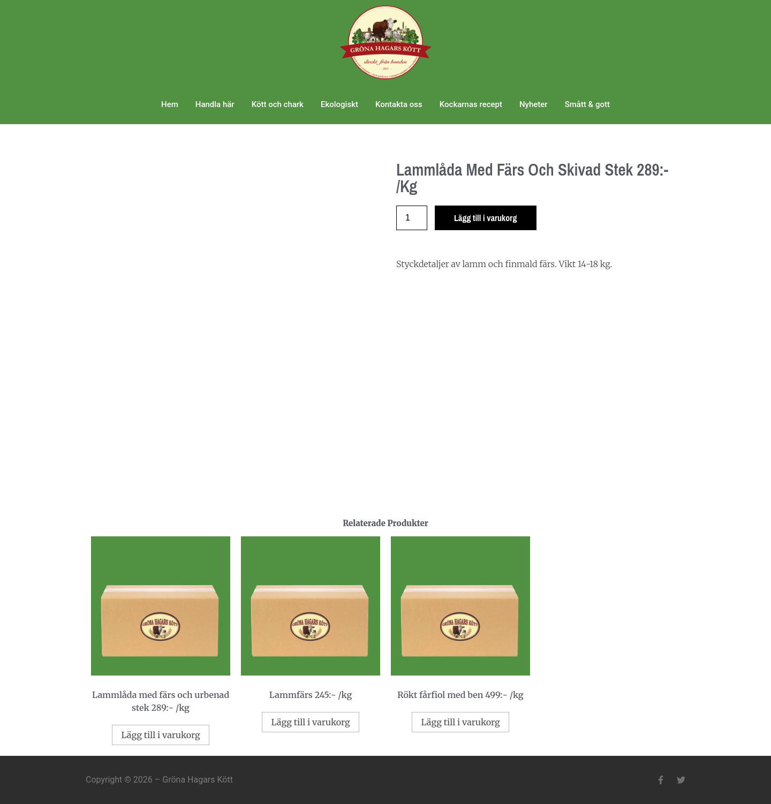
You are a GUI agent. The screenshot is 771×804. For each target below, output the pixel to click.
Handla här (215, 104)
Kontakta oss (398, 104)
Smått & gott (587, 104)
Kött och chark (278, 104)
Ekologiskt (339, 104)
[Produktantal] (411, 218)
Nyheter (533, 104)
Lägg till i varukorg (485, 218)
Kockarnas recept (471, 104)
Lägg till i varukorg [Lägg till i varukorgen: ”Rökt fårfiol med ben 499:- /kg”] (460, 722)
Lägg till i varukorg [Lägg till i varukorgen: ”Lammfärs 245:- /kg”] (310, 722)
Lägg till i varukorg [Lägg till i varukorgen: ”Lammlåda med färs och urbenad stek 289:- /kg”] (160, 735)
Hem (169, 104)
